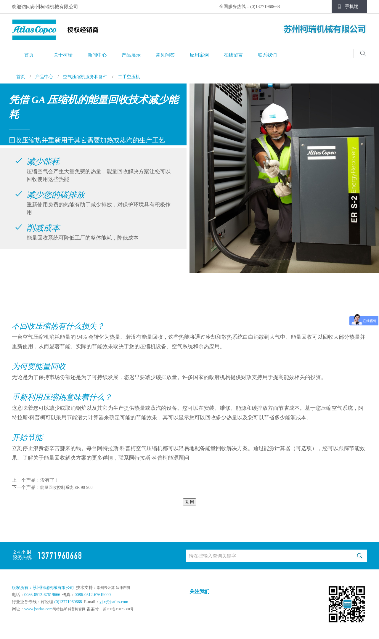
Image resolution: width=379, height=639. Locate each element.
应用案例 (199, 54)
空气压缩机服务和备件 (85, 76)
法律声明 (123, 588)
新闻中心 (97, 54)
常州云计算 (106, 588)
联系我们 (267, 54)
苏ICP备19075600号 (118, 609)
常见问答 (165, 54)
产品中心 (44, 76)
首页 (29, 54)
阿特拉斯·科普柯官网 (69, 609)
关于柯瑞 (63, 54)
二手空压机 (129, 76)
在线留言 (233, 54)
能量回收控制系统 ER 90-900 (66, 487)
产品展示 (131, 54)
